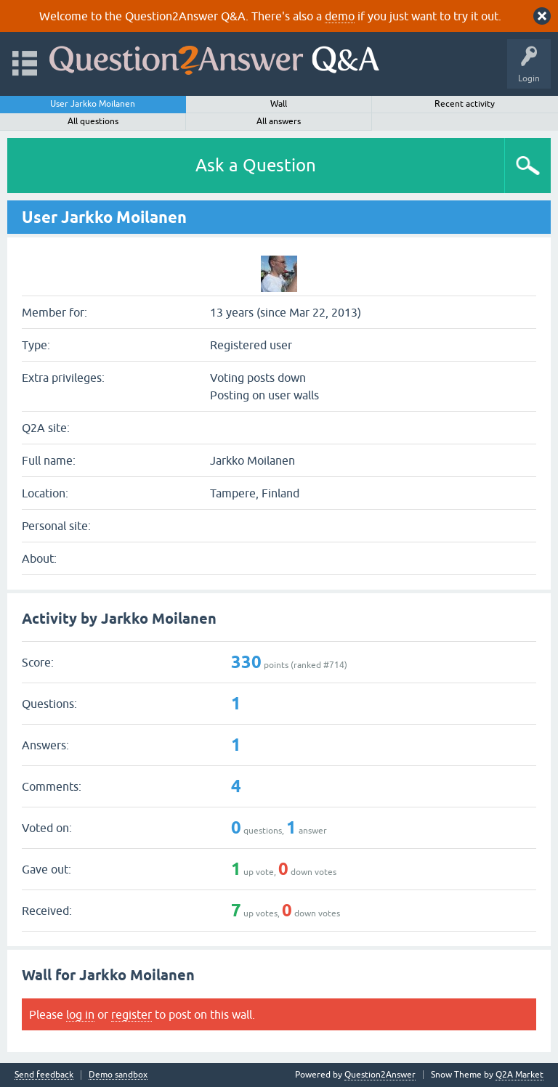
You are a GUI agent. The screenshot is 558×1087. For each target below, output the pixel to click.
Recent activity (464, 104)
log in (80, 1014)
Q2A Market (519, 1075)
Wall (278, 104)
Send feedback (44, 1075)
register (131, 1014)
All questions (93, 121)
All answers (278, 121)
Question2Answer (380, 1075)
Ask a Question (255, 165)
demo (340, 16)
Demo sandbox (118, 1075)
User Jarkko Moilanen (92, 104)
